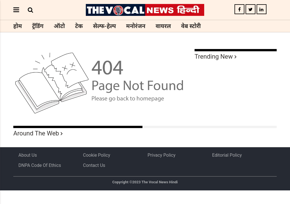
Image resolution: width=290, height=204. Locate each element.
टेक (79, 26)
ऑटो (59, 26)
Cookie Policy (96, 155)
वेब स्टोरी (191, 26)
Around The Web (36, 133)
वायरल (163, 26)
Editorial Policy (227, 155)
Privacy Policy (162, 155)
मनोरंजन (135, 26)
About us (27, 155)
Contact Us (94, 165)
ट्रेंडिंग (37, 26)
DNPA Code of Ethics (39, 165)
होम (17, 26)
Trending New (214, 56)
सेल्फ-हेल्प (104, 26)
